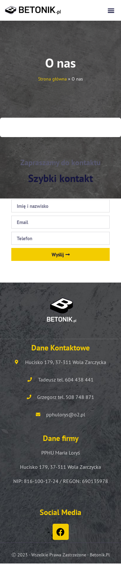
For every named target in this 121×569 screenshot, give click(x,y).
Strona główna (52, 79)
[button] (111, 10)
